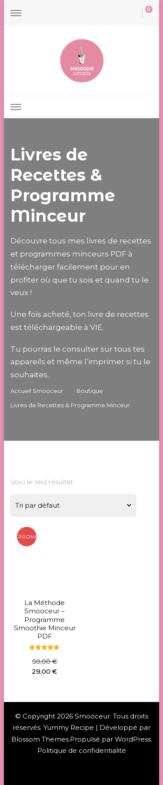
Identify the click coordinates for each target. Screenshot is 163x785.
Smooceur (92, 716)
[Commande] (73, 505)
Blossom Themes (40, 739)
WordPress (133, 739)
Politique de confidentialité (81, 750)
